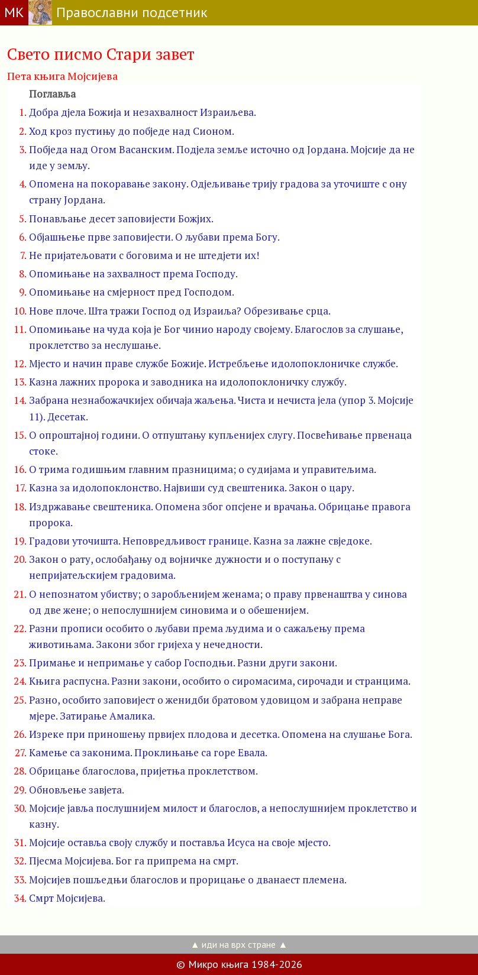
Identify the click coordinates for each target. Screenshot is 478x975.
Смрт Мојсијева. (67, 898)
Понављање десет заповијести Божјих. (121, 218)
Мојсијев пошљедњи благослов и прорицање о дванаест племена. (188, 879)
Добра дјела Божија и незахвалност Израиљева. (142, 112)
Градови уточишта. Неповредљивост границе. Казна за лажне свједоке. (200, 541)
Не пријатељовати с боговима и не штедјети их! (144, 255)
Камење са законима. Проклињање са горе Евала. (148, 752)
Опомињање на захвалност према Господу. (133, 273)
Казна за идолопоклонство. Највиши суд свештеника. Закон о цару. (191, 487)
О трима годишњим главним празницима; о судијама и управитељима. (202, 469)
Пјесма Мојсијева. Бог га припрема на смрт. (133, 860)
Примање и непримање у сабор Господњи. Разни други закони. (183, 662)
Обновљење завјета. (76, 789)
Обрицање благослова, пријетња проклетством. (143, 771)
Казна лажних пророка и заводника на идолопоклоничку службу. (188, 381)
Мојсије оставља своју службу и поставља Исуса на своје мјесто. (180, 842)
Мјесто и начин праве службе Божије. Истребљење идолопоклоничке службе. (213, 363)
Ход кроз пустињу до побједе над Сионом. (131, 131)
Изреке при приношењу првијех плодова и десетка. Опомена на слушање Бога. (220, 734)
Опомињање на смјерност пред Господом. (131, 292)
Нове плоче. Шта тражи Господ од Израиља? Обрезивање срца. (180, 311)
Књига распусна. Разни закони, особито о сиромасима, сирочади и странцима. (220, 681)
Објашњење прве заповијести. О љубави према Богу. (154, 237)
